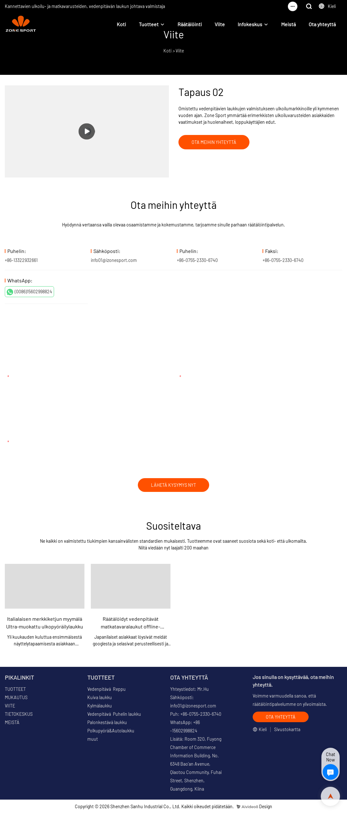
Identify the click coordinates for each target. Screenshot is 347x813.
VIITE (10, 705)
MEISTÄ (12, 722)
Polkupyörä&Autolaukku (110, 730)
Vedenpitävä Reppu (106, 689)
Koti (121, 24)
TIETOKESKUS (19, 714)
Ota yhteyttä (322, 24)
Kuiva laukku (99, 697)
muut (92, 739)
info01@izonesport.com (114, 260)
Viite (220, 24)
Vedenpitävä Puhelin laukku (114, 714)
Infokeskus (250, 24)
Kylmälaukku (99, 705)
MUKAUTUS (16, 697)
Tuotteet (149, 24)
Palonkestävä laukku (107, 722)
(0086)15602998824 (29, 292)
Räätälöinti (189, 24)
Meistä (288, 24)
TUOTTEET (15, 689)
